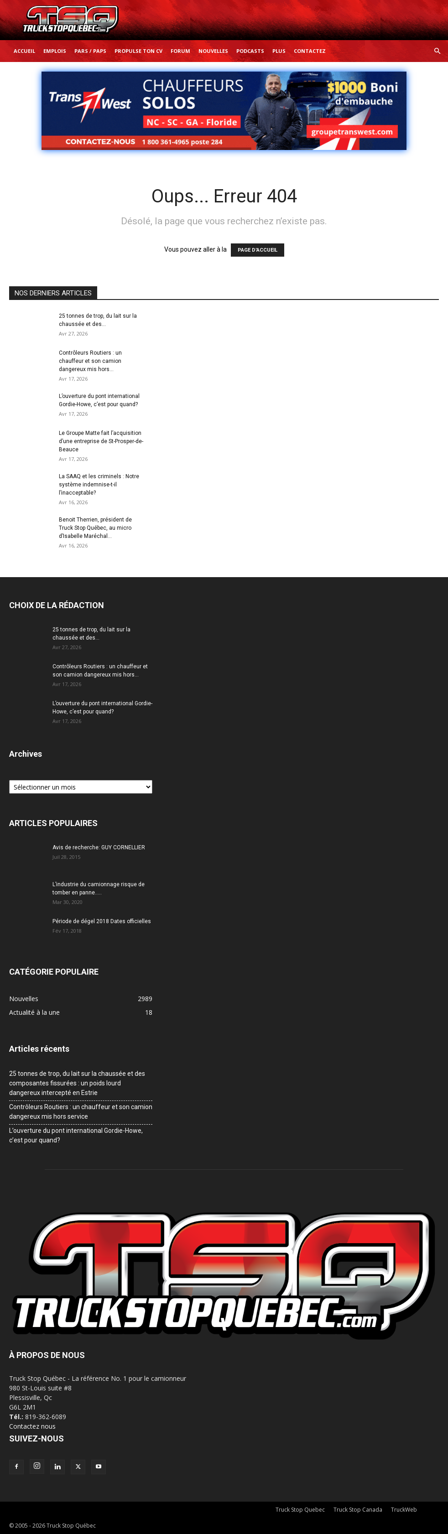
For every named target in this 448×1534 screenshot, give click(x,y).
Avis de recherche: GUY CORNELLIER (98, 847)
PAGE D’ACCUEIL (257, 250)
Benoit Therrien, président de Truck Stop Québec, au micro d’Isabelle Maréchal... (95, 527)
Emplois (54, 50)
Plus (279, 50)
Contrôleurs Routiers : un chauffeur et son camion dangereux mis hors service (80, 1111)
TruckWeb (404, 1509)
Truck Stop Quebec (300, 1509)
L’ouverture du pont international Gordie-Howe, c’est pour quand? (76, 1135)
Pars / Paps (90, 50)
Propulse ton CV (138, 50)
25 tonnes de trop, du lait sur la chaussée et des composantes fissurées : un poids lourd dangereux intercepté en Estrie (77, 1083)
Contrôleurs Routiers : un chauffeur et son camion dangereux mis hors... (90, 361)
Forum (180, 50)
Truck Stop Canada (357, 1509)
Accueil (24, 50)
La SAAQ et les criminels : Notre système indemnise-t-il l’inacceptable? (99, 484)
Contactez (310, 50)
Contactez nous (32, 1426)
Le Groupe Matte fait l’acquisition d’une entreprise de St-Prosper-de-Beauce (101, 441)
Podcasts (250, 50)
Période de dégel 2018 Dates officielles (101, 921)
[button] (437, 51)
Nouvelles (213, 50)
